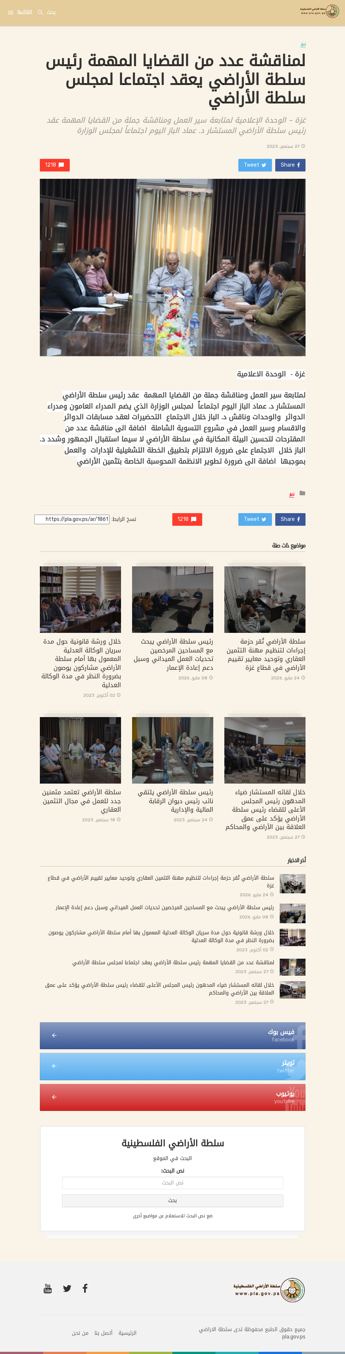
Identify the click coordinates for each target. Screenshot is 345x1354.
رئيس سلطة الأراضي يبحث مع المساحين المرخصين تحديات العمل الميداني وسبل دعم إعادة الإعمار (173, 654)
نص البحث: (172, 1171)
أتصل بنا (103, 1333)
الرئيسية (127, 1333)
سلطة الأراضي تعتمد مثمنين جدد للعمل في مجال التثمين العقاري (81, 800)
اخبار (303, 45)
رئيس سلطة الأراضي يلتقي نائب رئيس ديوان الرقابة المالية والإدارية (175, 800)
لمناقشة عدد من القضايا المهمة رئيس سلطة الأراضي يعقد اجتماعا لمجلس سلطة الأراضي (173, 963)
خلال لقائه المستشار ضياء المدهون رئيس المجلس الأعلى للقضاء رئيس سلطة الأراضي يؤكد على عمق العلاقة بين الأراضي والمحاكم (265, 809)
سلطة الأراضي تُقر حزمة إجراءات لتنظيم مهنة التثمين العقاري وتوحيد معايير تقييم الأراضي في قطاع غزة (266, 654)
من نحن (80, 1333)
